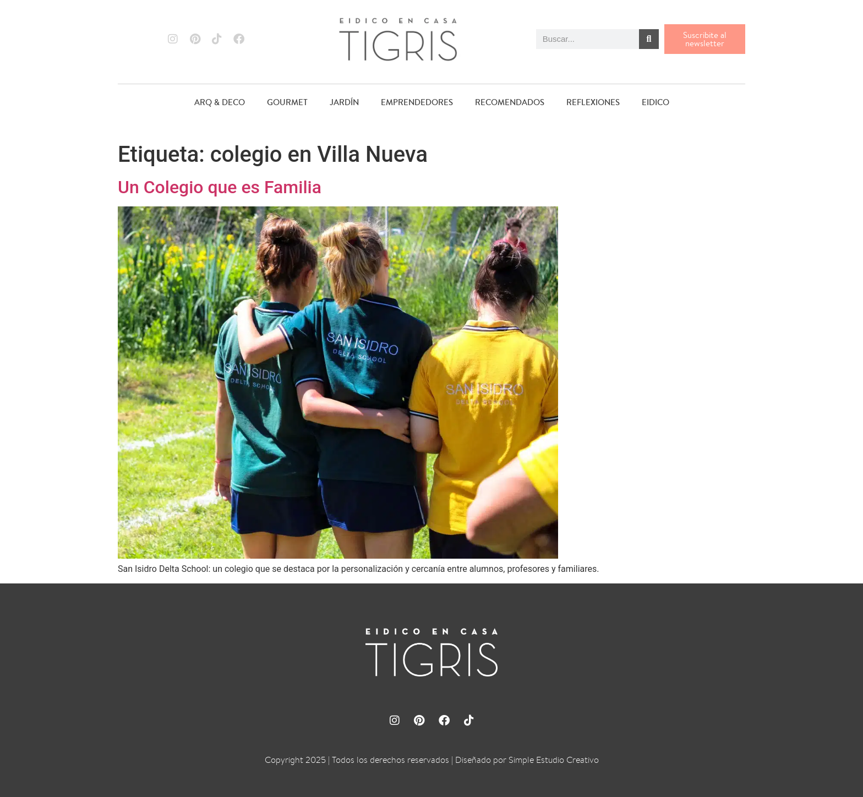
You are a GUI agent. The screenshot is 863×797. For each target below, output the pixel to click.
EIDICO (655, 102)
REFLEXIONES (593, 102)
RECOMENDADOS (509, 102)
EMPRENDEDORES (417, 102)
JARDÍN (344, 102)
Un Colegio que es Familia (219, 187)
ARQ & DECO (219, 102)
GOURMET (287, 102)
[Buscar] (649, 39)
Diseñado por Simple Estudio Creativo (527, 760)
